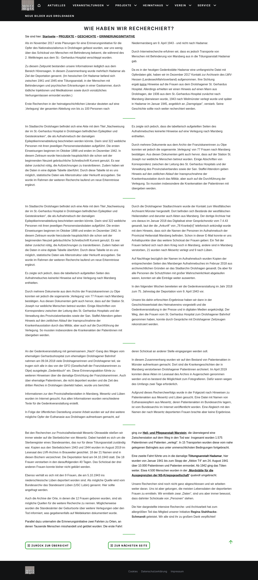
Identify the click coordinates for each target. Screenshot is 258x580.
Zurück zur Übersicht (48, 545)
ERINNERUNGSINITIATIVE (117, 36)
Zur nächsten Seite (129, 545)
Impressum (177, 571)
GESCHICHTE (86, 36)
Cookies (133, 571)
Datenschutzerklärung (154, 571)
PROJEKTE (66, 36)
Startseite (49, 36)
